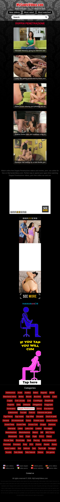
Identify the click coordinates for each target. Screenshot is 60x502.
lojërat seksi (28, 495)
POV (31, 444)
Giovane (6, 420)
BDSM (52, 393)
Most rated (29, 12)
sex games (53, 488)
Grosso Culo (33, 424)
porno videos (51, 466)
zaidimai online (27, 486)
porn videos (8, 466)
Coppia (9, 401)
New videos (14, 12)
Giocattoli (39, 416)
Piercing (36, 440)
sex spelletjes (10, 492)
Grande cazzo (39, 420)
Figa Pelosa (8, 416)
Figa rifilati (30, 416)
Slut (19, 448)
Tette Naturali (30, 452)
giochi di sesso (33, 490)
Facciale (23, 412)
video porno (22, 468)
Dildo (18, 405)
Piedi (29, 440)
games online (20, 481)
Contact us (30, 473)
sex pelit (32, 492)
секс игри (56, 492)
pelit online (27, 483)
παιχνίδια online (41, 486)
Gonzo (28, 420)
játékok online (56, 483)
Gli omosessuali (17, 420)
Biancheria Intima (9, 397)
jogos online (39, 481)
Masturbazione (11, 432)
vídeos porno (37, 466)
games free (26, 481)
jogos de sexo (20, 490)
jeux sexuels (27, 490)
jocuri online (50, 483)
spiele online (52, 481)
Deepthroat (49, 401)
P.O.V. (41, 436)
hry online (44, 483)
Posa (25, 444)
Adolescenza (10, 393)
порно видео (22, 466)
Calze (54, 397)
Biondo (28, 397)
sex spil (48, 490)
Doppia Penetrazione (26, 409)
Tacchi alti (42, 448)
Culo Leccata (20, 401)
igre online (47, 486)
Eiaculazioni (48, 409)
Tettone (40, 452)
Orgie (35, 436)
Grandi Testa (9, 424)
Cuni (29, 401)
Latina (20, 428)
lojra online (34, 486)
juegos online (45, 481)
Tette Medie (18, 452)
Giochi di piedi (51, 416)
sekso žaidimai (50, 492)
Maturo (35, 432)
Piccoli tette (20, 440)
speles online (20, 486)
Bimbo (21, 397)
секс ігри (27, 492)
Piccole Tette (8, 440)
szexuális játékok (20, 495)
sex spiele (5, 490)
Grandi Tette (21, 424)
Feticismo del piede (45, 412)
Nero (21, 436)
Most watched (44, 12)
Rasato (46, 444)
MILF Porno (50, 432)
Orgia (28, 436)
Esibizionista (13, 412)
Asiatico (28, 393)
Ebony (39, 409)
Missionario (12, 436)
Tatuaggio (51, 448)
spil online (22, 483)
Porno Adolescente (49, 440)
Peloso (49, 436)
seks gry (16, 492)
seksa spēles (43, 492)
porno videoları (37, 468)
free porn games (5, 481)
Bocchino (37, 397)
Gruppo (43, 424)
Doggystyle (49, 405)
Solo (34, 448)
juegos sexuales (12, 490)
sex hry (4, 492)
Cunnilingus (37, 401)
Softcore (27, 448)
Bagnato (44, 393)
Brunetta (47, 397)
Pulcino (38, 444)
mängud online (13, 486)
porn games (34, 495)
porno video (52, 468)
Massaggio (48, 428)
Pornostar (7, 444)
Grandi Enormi (52, 420)
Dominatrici (11, 409)
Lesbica (38, 428)
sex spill (40, 490)
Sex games (50, 452)
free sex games (13, 481)
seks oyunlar (53, 490)
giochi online (6, 483)
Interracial (11, 428)
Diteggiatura (37, 405)
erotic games (40, 495)
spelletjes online (5, 486)
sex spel (44, 490)
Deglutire (10, 405)
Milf (42, 432)
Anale (20, 393)
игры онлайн (33, 481)
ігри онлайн (34, 483)
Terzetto (8, 452)
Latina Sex (29, 428)
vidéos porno (9, 468)
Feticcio (32, 412)
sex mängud (37, 492)
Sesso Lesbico (10, 448)
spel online (17, 483)
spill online (11, 483)
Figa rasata (19, 416)
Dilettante (26, 405)
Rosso (54, 444)
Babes (35, 393)
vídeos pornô (15, 488)
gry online (39, 483)
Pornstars (16, 444)
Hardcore (51, 424)
